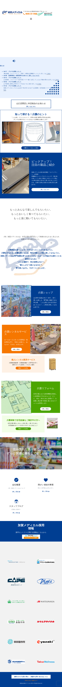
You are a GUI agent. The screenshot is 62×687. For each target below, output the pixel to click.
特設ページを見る (23, 368)
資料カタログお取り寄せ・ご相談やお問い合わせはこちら (31, 677)
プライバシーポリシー (31, 680)
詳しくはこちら (31, 106)
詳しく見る (46, 312)
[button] (4, 132)
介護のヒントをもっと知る (31, 148)
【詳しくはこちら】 (34, 75)
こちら (48, 73)
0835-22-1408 (30, 13)
